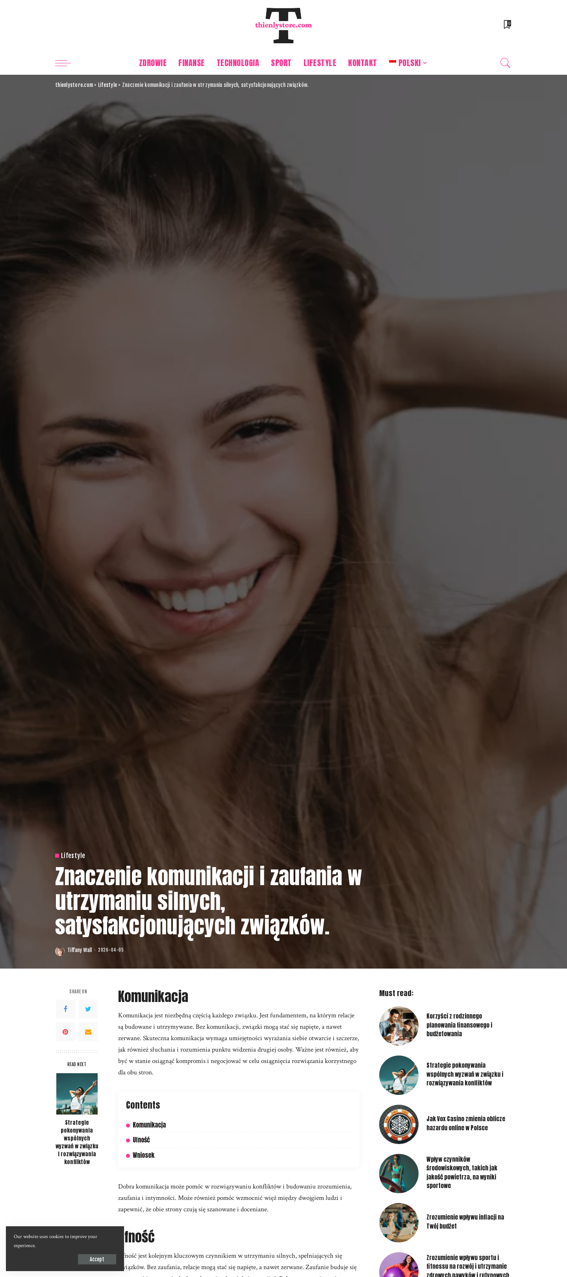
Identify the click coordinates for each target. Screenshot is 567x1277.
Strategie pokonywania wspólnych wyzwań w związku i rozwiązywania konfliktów (77, 1142)
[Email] (88, 1031)
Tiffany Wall (79, 950)
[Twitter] (88, 1009)
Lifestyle (73, 856)
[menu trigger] (67, 63)
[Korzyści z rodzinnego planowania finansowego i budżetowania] (399, 1026)
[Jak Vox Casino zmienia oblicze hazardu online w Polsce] (399, 1124)
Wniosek (143, 1155)
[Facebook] (65, 1009)
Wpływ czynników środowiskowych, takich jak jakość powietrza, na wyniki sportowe (461, 1172)
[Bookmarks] (507, 25)
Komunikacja (149, 1124)
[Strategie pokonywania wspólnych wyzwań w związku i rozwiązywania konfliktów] (77, 1094)
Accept (97, 1259)
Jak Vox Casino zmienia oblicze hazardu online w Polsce (465, 1123)
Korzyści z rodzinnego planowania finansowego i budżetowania (459, 1025)
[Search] (505, 63)
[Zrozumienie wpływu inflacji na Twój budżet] (399, 1222)
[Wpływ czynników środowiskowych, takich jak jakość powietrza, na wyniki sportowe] (399, 1173)
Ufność (141, 1139)
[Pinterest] (65, 1031)
